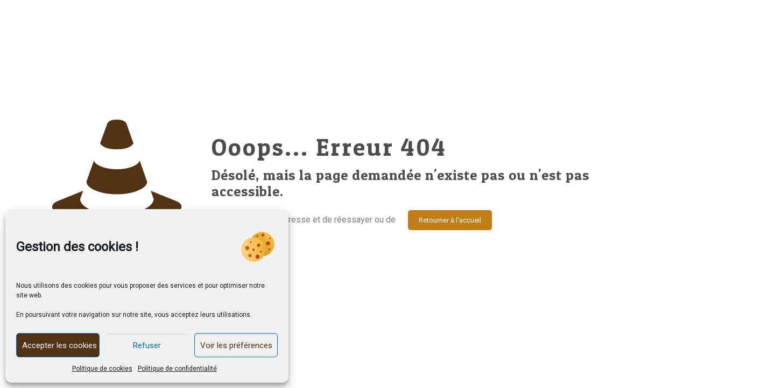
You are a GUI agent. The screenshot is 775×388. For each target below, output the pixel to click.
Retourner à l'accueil (450, 220)
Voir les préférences (236, 345)
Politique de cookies (102, 368)
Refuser (147, 345)
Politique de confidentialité (177, 368)
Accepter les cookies (59, 345)
